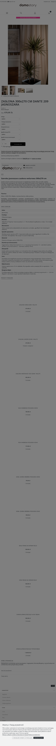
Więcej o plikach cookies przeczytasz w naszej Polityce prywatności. (21, 735)
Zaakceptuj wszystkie (38, 737)
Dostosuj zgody (29, 737)
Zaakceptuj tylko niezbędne (18, 737)
